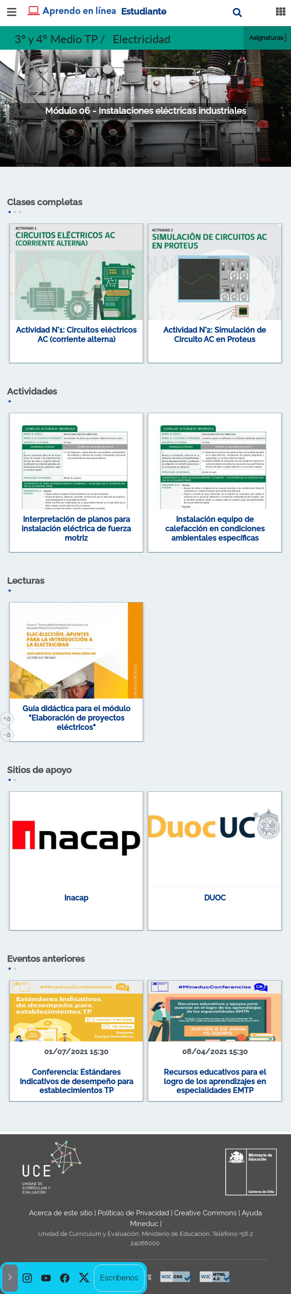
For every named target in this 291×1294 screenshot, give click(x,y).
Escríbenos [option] (119, 1277)
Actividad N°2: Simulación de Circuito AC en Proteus (214, 335)
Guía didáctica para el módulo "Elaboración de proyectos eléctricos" (76, 717)
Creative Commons (205, 1213)
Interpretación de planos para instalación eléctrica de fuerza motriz (76, 528)
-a (8, 734)
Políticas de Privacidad (133, 1213)
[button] (10, 1278)
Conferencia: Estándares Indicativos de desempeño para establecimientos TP (76, 1081)
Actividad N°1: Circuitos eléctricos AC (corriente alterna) (76, 335)
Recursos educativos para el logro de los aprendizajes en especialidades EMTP (215, 1081)
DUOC (215, 897)
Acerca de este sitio (60, 1213)
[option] (27, 1278)
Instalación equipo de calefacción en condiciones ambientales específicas (215, 528)
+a (8, 718)
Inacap (76, 897)
